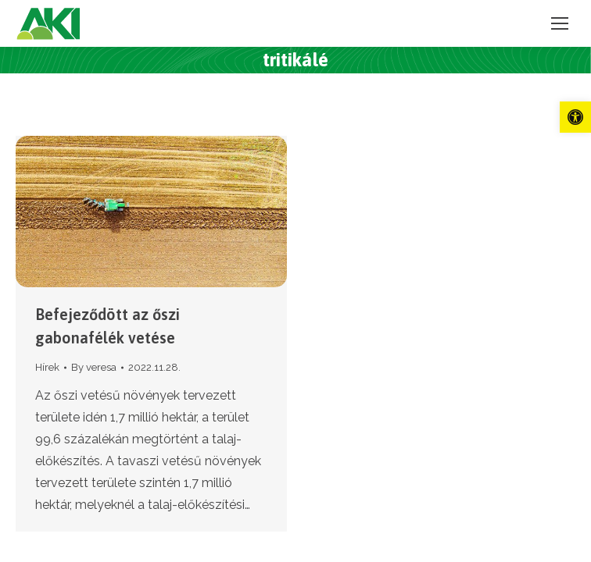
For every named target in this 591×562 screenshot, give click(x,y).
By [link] (93, 367)
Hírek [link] (47, 367)
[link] (575, 117)
